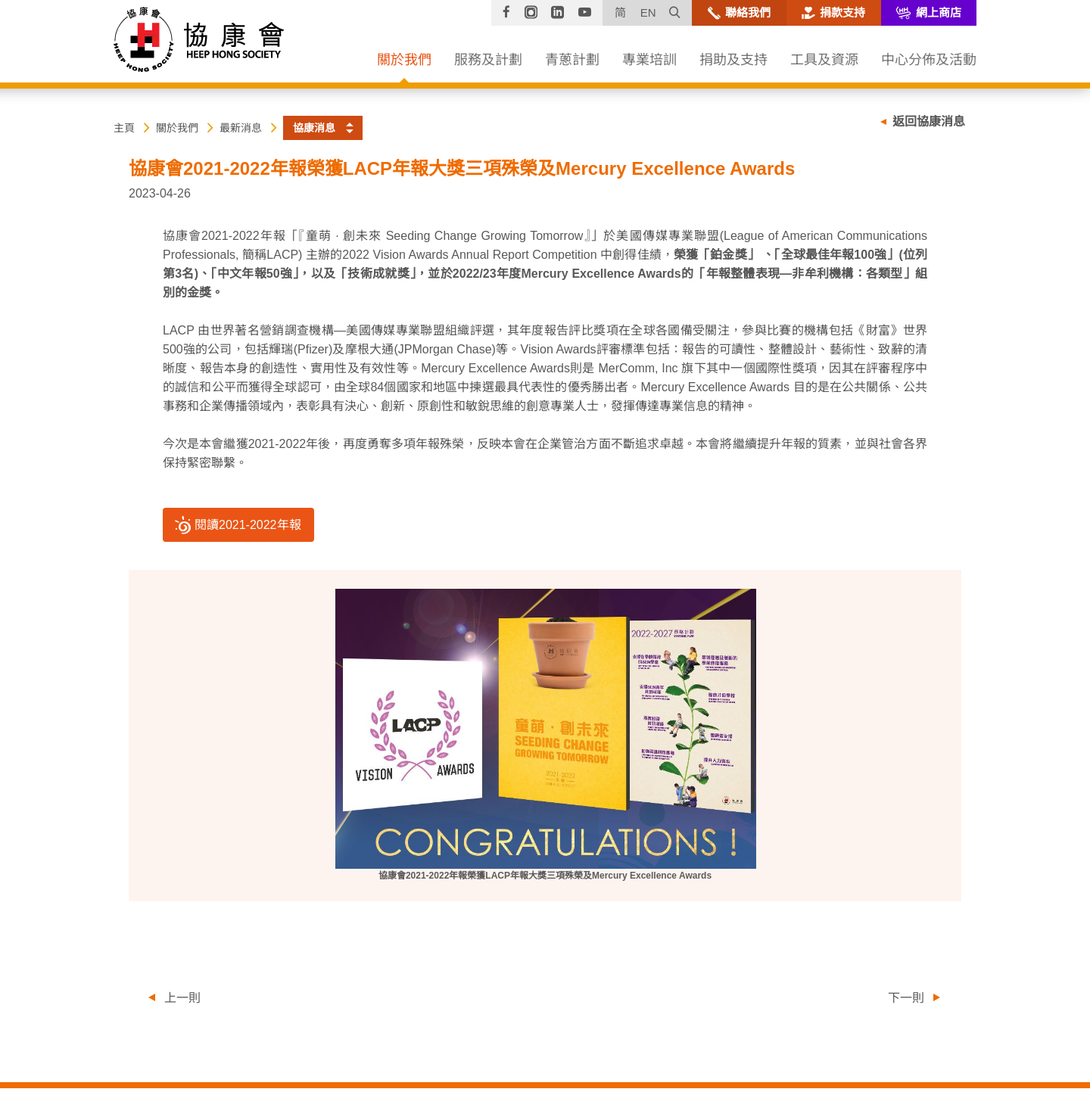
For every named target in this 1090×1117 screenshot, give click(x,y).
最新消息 (241, 128)
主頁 (124, 128)
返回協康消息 (928, 121)
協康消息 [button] (314, 128)
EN (648, 12)
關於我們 (177, 128)
